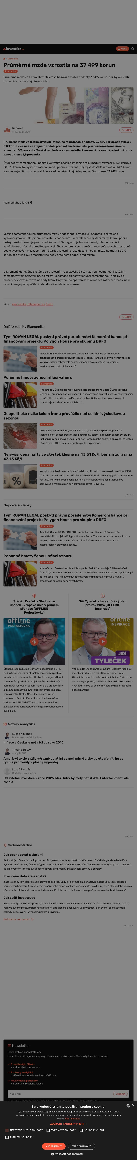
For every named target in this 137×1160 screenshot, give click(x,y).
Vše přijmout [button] (54, 1146)
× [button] (133, 1105)
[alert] (68, 580)
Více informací (72, 1118)
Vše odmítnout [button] (81, 1146)
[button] (68, 1124)
